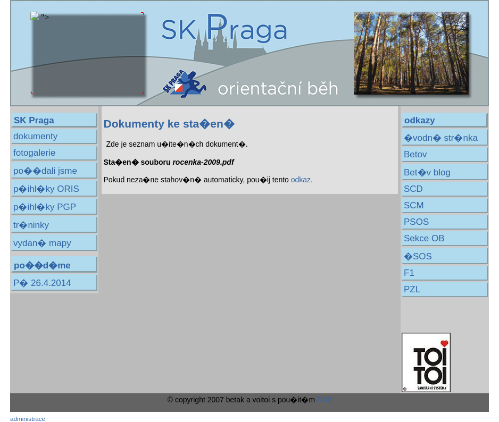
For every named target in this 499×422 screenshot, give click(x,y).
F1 (409, 273)
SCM (414, 205)
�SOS (418, 256)
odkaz (301, 179)
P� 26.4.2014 (42, 283)
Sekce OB (424, 238)
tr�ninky (31, 225)
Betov (415, 154)
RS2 (324, 399)
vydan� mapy (42, 243)
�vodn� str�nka (441, 138)
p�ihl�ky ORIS (46, 189)
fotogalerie (34, 153)
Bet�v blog (427, 172)
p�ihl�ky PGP (44, 207)
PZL (412, 289)
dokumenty (35, 136)
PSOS (416, 222)
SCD (413, 189)
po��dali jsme (45, 171)
